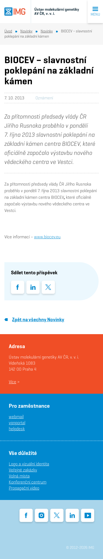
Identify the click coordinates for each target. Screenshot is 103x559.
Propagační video (24, 488)
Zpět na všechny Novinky (34, 319)
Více (12, 382)
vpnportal (17, 423)
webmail (16, 417)
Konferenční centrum (27, 482)
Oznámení (44, 98)
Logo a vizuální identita (29, 464)
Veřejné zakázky (23, 470)
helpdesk (17, 429)
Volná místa (19, 476)
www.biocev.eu (47, 237)
